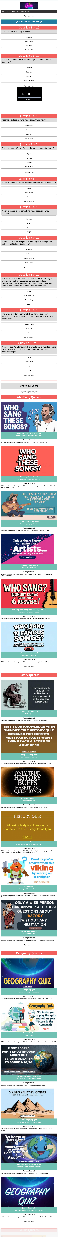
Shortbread (29, 219)
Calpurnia (29, 130)
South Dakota (29, 262)
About (13, 11)
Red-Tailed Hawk (29, 80)
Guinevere (29, 134)
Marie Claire (29, 138)
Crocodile (29, 68)
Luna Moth (29, 76)
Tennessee (29, 249)
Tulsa (29, 370)
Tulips (29, 232)
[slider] (29, 97)
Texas (29, 188)
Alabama (29, 37)
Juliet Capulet (29, 125)
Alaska (29, 197)
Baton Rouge (29, 361)
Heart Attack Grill (29, 295)
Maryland (29, 158)
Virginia (29, 154)
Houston (29, 45)
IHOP (29, 304)
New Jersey (29, 192)
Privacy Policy (20, 11)
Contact (27, 11)
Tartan (29, 223)
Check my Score (29, 385)
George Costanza (28, 337)
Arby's (29, 291)
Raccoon (29, 72)
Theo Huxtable (28, 324)
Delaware (29, 162)
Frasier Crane (29, 328)
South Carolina (29, 201)
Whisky (29, 227)
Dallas (29, 357)
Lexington (29, 366)
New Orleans (29, 41)
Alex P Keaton (29, 333)
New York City (29, 50)
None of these (29, 166)
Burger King (29, 300)
